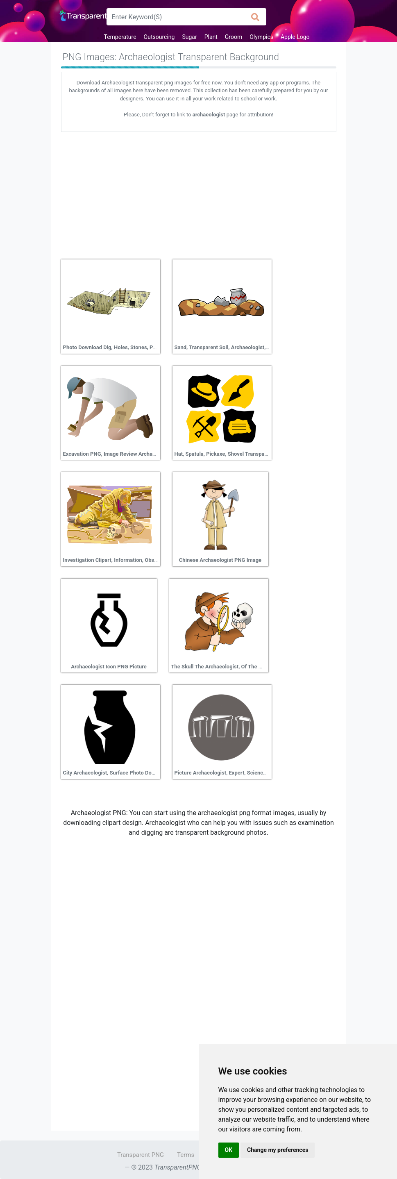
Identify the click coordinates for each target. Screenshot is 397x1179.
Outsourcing (159, 37)
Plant (211, 37)
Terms (185, 1155)
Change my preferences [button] (277, 1150)
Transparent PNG (140, 1155)
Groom (233, 37)
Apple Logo (295, 37)
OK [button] (229, 1150)
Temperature (120, 37)
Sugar (189, 37)
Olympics (261, 37)
